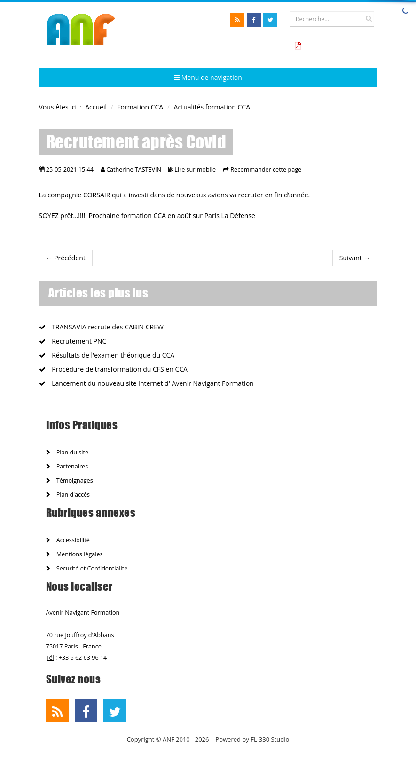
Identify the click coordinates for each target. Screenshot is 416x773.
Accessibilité (68, 540)
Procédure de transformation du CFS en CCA (113, 369)
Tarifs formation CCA (338, 46)
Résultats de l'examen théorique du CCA (107, 355)
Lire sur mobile (195, 169)
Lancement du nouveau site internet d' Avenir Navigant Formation (146, 383)
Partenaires (67, 466)
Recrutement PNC (73, 340)
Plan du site (67, 452)
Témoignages (69, 480)
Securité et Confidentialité (87, 568)
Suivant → (354, 257)
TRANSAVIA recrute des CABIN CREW (101, 326)
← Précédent (66, 257)
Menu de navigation (208, 77)
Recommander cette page (265, 169)
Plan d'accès (68, 495)
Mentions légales (74, 554)
